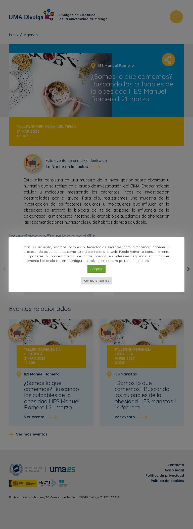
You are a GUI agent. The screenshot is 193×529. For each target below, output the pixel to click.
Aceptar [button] (96, 269)
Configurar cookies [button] (96, 280)
